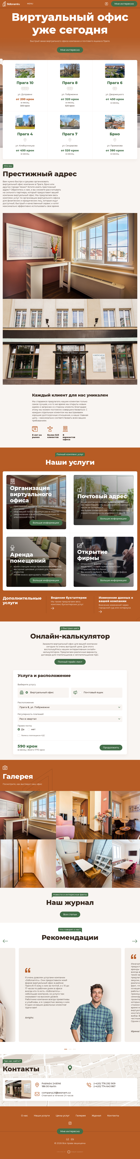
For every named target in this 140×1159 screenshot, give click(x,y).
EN (72, 1139)
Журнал (96, 1115)
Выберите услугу (27, 684)
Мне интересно (124, 3)
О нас (24, 1115)
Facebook (106, 4)
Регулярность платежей (31, 714)
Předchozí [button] (5, 941)
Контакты (113, 1115)
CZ (67, 1139)
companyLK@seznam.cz (56, 1092)
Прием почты (25, 726)
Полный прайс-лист (70, 661)
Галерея (81, 1115)
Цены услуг (63, 1115)
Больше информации (46, 522)
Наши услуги (42, 1115)
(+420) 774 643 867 (104, 1086)
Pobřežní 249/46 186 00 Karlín (51, 1085)
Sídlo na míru (11, 4)
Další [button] (134, 941)
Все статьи (70, 914)
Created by (70, 1152)
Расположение (26, 702)
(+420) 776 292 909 (104, 1083)
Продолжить (111, 747)
